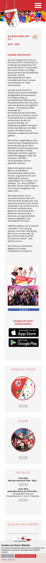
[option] (23, 539)
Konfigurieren (7, 556)
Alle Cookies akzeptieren (25, 556)
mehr (23, 405)
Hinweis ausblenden (8, 560)
